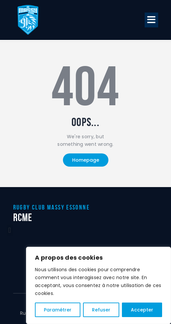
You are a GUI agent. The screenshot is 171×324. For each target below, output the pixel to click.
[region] (98, 285)
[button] (151, 20)
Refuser (101, 310)
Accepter (142, 310)
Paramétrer (57, 310)
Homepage (85, 160)
